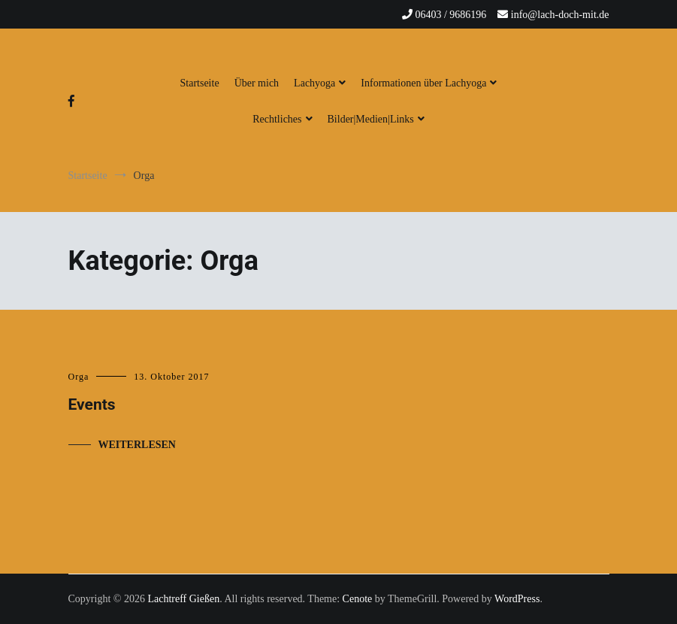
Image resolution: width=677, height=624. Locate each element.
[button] (24, 22)
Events (92, 404)
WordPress (516, 598)
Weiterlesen (137, 444)
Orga (78, 376)
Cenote (358, 598)
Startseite (199, 83)
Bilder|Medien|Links (371, 119)
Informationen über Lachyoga (423, 83)
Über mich (256, 83)
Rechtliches (276, 119)
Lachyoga (314, 83)
